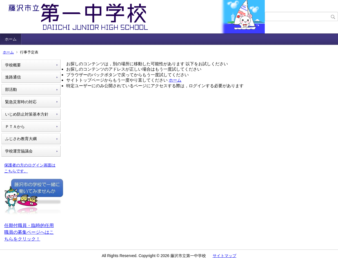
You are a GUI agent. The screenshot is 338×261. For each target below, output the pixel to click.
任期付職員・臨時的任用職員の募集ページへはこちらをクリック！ (29, 232)
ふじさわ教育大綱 (21, 138)
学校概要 (13, 65)
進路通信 (13, 77)
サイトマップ (224, 255)
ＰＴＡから (15, 126)
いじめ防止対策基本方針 (26, 114)
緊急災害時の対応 (21, 102)
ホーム (11, 39)
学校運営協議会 (19, 151)
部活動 (11, 89)
